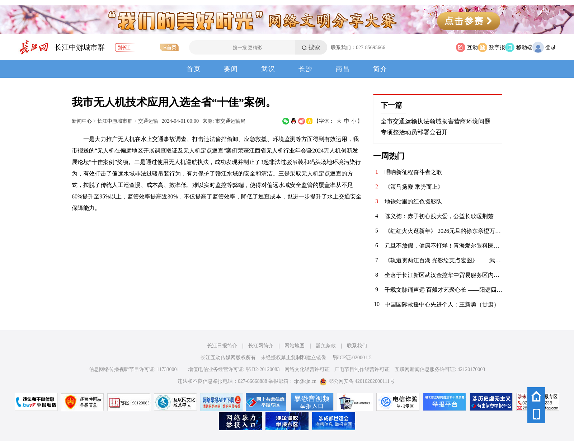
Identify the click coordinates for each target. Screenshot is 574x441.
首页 (194, 68)
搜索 (314, 47)
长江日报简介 (222, 345)
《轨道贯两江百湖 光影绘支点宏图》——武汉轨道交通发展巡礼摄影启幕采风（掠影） (443, 260)
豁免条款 (326, 345)
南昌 (343, 68)
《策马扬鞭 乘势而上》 (414, 187)
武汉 (268, 68)
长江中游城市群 (80, 47)
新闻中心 (82, 121)
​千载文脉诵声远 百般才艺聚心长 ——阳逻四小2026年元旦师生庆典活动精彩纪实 (443, 290)
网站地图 (294, 345)
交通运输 (148, 121)
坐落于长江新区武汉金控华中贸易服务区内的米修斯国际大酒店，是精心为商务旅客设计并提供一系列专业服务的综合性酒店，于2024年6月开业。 (443, 275)
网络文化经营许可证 (307, 369)
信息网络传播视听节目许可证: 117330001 (134, 369)
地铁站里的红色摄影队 (413, 201)
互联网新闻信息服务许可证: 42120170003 (440, 369)
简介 (380, 68)
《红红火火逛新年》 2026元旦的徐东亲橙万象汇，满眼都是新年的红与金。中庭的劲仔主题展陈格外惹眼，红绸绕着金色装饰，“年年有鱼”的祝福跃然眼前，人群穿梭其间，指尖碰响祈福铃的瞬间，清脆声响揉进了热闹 (443, 231)
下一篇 (391, 105)
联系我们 (357, 345)
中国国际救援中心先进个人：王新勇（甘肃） (442, 304)
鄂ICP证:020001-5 (352, 357)
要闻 (231, 68)
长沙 (305, 68)
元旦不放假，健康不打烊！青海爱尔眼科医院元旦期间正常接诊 (443, 246)
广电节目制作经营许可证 (362, 369)
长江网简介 (260, 345)
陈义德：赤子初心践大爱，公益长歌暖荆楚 (439, 216)
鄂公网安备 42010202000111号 (357, 381)
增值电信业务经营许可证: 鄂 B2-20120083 (234, 369)
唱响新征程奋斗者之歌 (413, 172)
